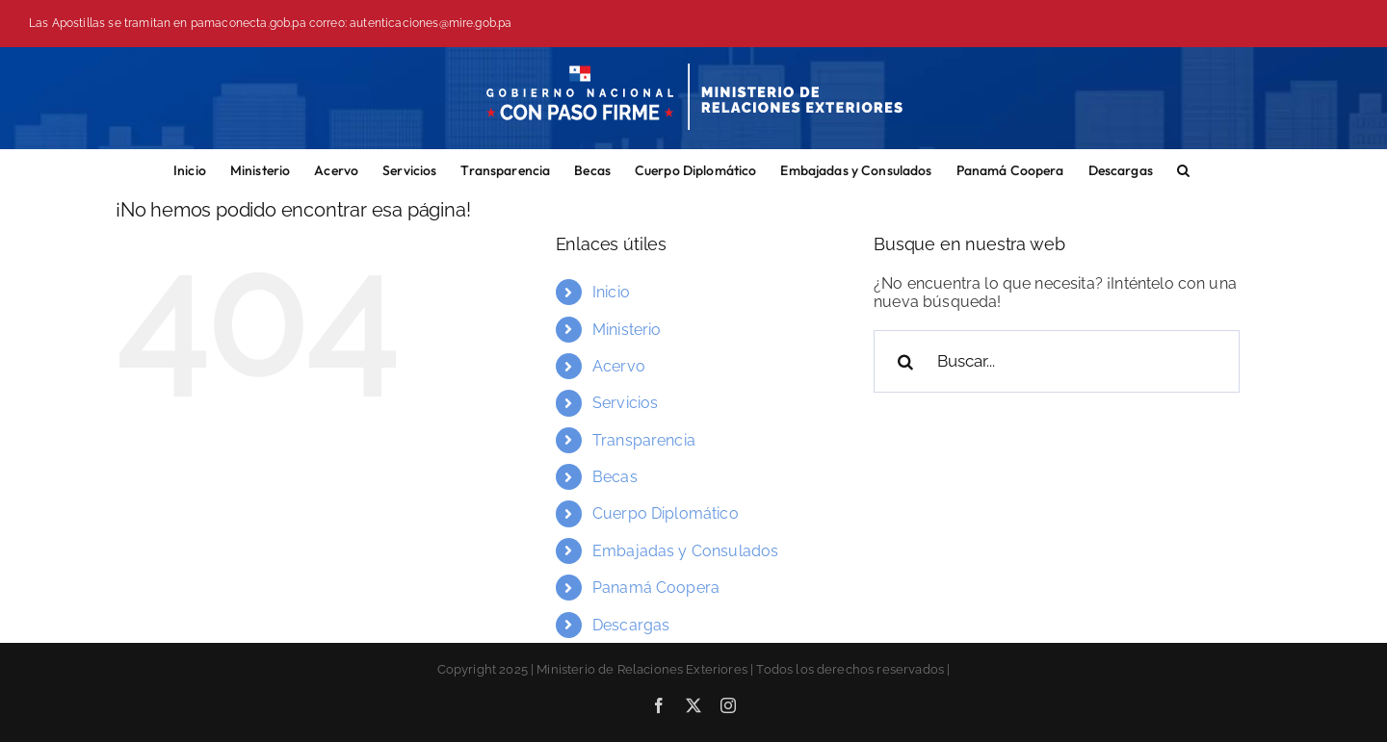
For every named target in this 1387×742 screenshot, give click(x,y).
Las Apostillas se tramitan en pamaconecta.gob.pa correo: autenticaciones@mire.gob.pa (270, 23)
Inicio (611, 292)
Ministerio (627, 329)
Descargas (630, 625)
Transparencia (643, 440)
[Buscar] (905, 361)
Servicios (625, 403)
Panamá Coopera (656, 587)
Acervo (618, 366)
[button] (1183, 168)
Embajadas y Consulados (685, 551)
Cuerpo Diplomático (665, 513)
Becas (615, 477)
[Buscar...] (1057, 361)
